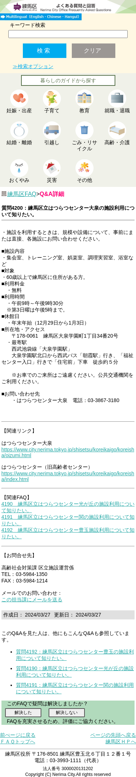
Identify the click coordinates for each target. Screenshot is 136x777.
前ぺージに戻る (18, 735)
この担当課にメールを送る (31, 599)
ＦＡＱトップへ (17, 741)
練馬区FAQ (21, 194)
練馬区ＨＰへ (121, 741)
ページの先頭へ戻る (113, 735)
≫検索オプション (33, 66)
